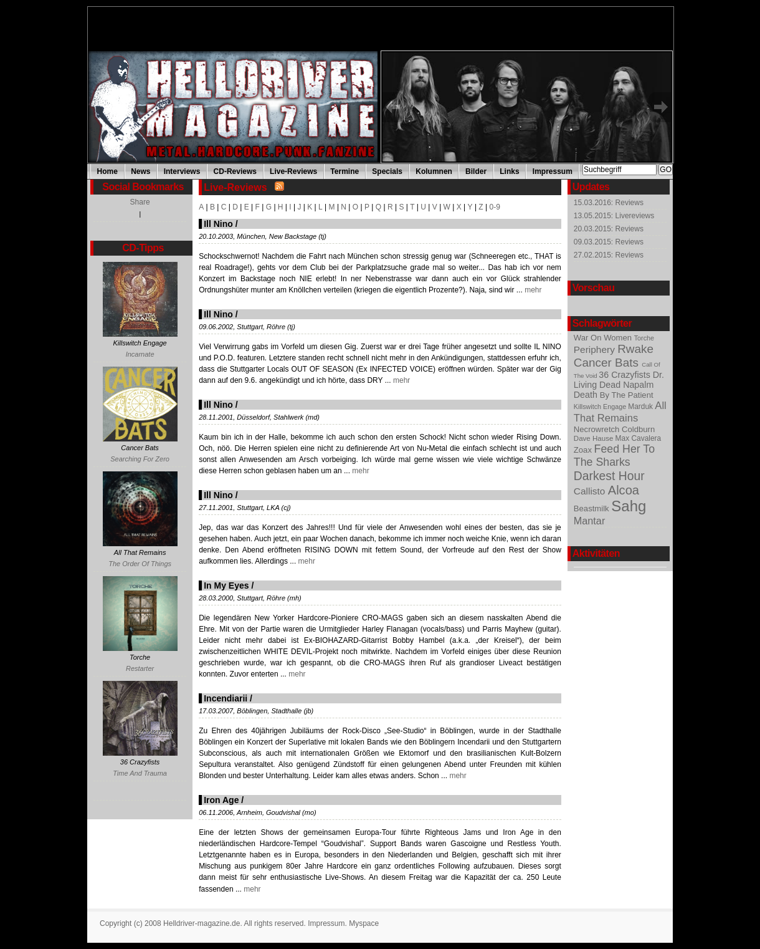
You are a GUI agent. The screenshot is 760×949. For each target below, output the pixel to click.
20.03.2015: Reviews (609, 228)
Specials (387, 171)
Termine (344, 171)
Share (140, 202)
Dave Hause (594, 438)
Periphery (595, 349)
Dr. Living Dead (619, 380)
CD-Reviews (235, 171)
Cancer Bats (608, 362)
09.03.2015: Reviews (609, 242)
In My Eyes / (229, 585)
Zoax (584, 450)
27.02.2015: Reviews (609, 255)
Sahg (628, 506)
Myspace (364, 923)
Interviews (182, 171)
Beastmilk (592, 508)
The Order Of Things (139, 563)
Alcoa (623, 490)
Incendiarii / (228, 698)
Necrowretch (598, 429)
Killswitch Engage (601, 406)
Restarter (140, 668)
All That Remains (620, 412)
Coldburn (638, 429)
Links (509, 171)
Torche (644, 338)
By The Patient (626, 395)
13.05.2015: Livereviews (614, 215)
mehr (532, 290)
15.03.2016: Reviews (609, 202)
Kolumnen (434, 171)
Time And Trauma (140, 773)
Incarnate (140, 354)
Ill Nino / (220, 224)
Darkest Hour (609, 476)
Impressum (552, 171)
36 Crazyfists (625, 375)
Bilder (476, 171)
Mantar (589, 520)
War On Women (604, 337)
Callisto (591, 491)
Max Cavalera (638, 438)
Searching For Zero (139, 459)
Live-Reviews (293, 171)
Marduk (641, 406)
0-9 (495, 207)
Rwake (635, 348)
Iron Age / (224, 800)
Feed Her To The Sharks (614, 455)
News (140, 171)
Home (107, 171)
